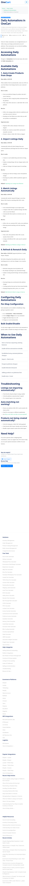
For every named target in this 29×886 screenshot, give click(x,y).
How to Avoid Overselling (9, 820)
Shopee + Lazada (7, 757)
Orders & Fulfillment (8, 663)
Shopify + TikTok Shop (8, 770)
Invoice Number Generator (9, 611)
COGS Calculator (7, 603)
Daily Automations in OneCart (10, 793)
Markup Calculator (7, 559)
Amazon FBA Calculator (8, 582)
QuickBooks (6, 732)
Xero (4, 737)
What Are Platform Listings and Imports (12, 798)
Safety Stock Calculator (8, 595)
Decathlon (5, 708)
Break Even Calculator (8, 567)
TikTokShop (5, 688)
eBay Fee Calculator (8, 569)
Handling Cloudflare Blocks (9, 788)
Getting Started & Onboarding (10, 650)
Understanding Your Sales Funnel (11, 827)
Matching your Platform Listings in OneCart (15, 244)
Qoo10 (4, 713)
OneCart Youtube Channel (9, 832)
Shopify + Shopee (7, 760)
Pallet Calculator (7, 634)
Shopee (4, 682)
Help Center (10, 8)
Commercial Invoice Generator (10, 613)
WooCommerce (7, 693)
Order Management (7, 543)
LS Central (5, 724)
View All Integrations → (8, 746)
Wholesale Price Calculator (9, 561)
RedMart (5, 695)
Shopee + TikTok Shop (8, 765)
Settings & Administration (10, 10)
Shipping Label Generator (9, 587)
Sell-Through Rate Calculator (10, 600)
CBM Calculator (6, 637)
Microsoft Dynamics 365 (9, 719)
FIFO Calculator (6, 606)
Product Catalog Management (10, 545)
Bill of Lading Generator (8, 629)
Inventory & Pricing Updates (10, 658)
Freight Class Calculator (8, 642)
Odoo (4, 730)
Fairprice (5, 706)
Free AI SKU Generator (8, 556)
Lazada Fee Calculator (8, 577)
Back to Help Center (7, 465)
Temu (4, 703)
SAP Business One (7, 735)
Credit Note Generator (8, 624)
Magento (5, 711)
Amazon (5, 701)
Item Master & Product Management (12, 655)
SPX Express (6, 743)
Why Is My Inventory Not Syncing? (11, 783)
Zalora (4, 698)
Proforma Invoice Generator (9, 616)
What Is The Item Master (9, 801)
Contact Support (6, 459)
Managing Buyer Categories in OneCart (12, 796)
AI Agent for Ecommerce (9, 551)
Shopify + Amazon (7, 768)
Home (3, 8)
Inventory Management (8, 540)
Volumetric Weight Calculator (10, 639)
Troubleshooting (7, 668)
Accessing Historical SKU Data (10, 791)
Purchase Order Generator (9, 626)
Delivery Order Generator (9, 621)
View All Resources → (8, 835)
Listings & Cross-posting (9, 660)
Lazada (4, 685)
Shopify (4, 690)
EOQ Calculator (6, 593)
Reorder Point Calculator (9, 598)
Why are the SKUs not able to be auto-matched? (16, 414)
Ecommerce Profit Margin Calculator (12, 564)
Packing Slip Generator (8, 585)
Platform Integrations (8, 653)
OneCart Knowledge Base (9, 830)
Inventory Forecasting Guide (10, 822)
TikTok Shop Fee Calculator (9, 580)
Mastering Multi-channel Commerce (12, 825)
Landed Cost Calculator (8, 608)
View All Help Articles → (9, 808)
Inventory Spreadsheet (8, 631)
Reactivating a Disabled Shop (10, 785)
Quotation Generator (8, 618)
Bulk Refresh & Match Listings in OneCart (15, 292)
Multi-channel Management (10, 548)
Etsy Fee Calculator (7, 572)
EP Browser (5, 722)
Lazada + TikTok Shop (8, 762)
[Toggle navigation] (26, 2)
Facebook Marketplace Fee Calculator (12, 574)
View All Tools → (7, 644)
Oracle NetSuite (7, 727)
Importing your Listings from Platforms (14, 183)
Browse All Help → (7, 671)
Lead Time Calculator (8, 590)
